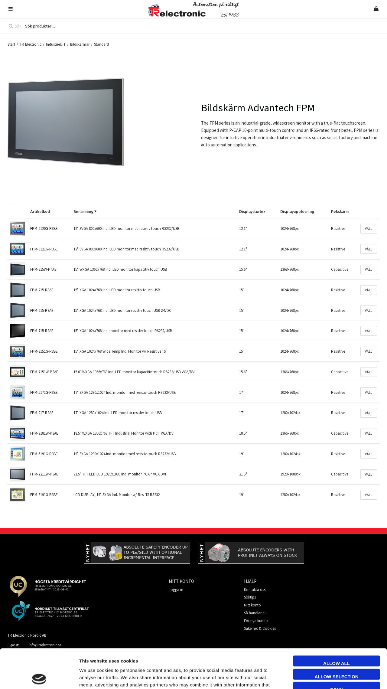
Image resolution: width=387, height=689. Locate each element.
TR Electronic (30, 44)
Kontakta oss (254, 589)
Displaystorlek (252, 211)
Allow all (336, 623)
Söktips (250, 597)
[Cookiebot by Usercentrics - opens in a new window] (39, 677)
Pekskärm (340, 211)
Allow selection (337, 637)
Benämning (83, 211)
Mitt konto (252, 605)
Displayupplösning (297, 211)
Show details (340, 677)
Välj (368, 228)
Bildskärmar (79, 44)
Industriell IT (56, 44)
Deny (336, 650)
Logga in (176, 589)
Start (11, 44)
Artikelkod (40, 211)
